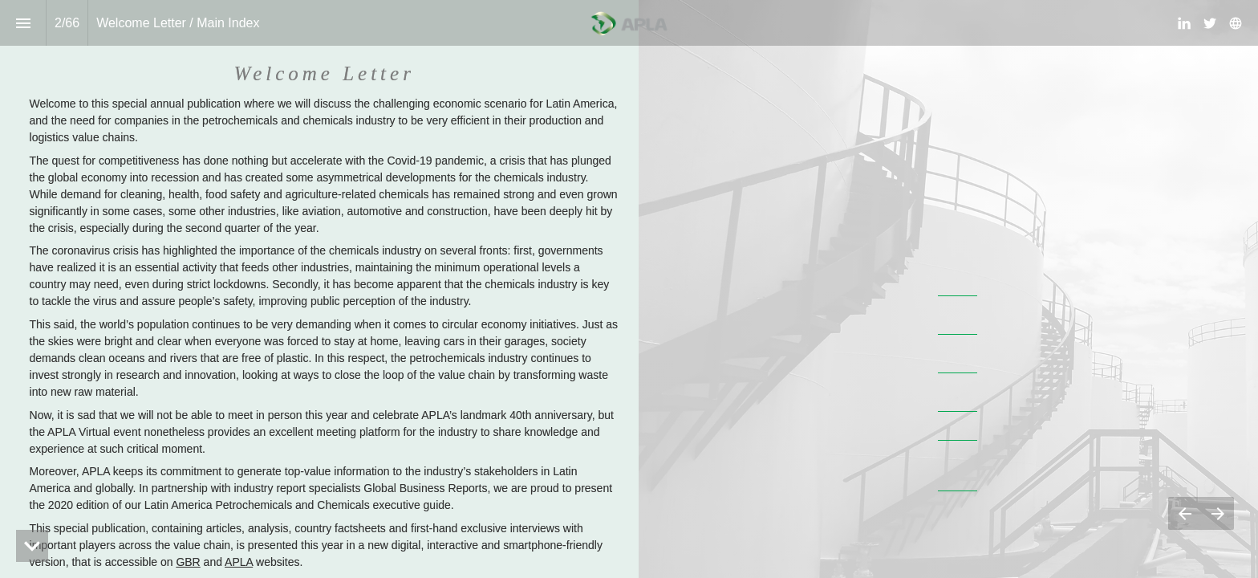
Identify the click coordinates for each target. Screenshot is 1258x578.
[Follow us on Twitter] (1210, 23)
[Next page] (1217, 513)
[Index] (23, 23)
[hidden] (32, 546)
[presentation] (629, 289)
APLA (239, 562)
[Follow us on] (1235, 23)
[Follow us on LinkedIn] (1184, 23)
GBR (188, 562)
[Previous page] (1184, 513)
